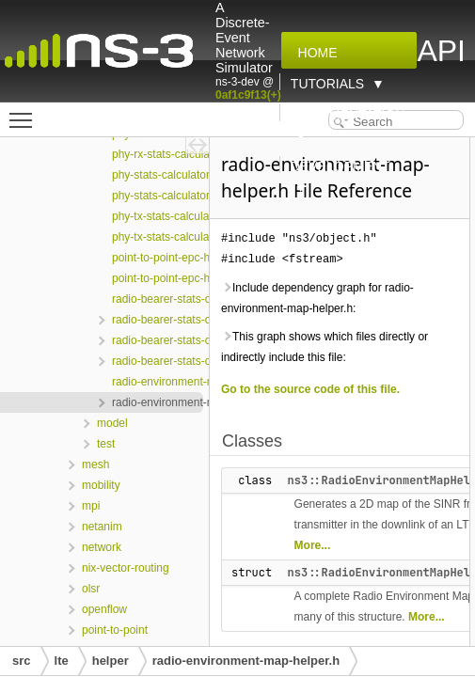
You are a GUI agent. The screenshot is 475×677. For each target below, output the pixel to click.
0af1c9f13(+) (248, 95)
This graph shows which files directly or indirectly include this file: (324, 347)
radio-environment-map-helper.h (246, 660)
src (21, 660)
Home (314, 52)
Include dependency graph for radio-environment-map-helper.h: (317, 298)
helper (110, 660)
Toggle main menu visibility (25, 111)
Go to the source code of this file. (310, 389)
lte (62, 660)
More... (312, 545)
